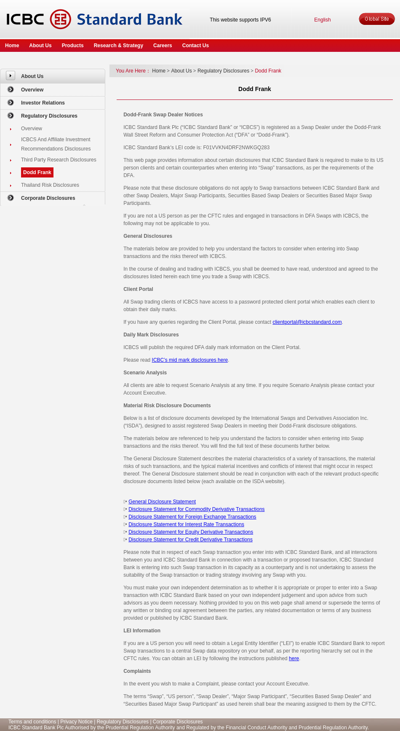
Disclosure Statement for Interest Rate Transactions (186, 524)
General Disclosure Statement (162, 502)
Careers (162, 45)
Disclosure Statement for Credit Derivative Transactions (190, 540)
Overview (32, 90)
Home (12, 45)
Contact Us (195, 45)
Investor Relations (43, 103)
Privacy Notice (76, 722)
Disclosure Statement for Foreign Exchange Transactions (192, 517)
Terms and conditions (32, 722)
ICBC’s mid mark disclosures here (190, 360)
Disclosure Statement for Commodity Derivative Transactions (196, 509)
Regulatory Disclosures (49, 116)
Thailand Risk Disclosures (50, 185)
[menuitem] (52, 76)
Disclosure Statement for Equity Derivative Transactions (190, 532)
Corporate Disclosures (48, 198)
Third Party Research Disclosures (58, 160)
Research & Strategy (118, 45)
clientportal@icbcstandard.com (306, 322)
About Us (40, 45)
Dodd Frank (37, 172)
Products (73, 45)
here (294, 658)
